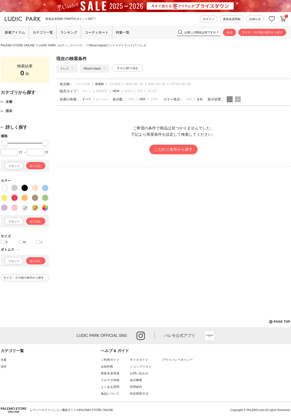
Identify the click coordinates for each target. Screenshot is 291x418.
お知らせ (255, 19)
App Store (209, 335)
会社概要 (136, 380)
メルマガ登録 (110, 380)
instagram (140, 336)
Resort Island (95, 68)
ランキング (68, 32)
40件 (131, 99)
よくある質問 (110, 387)
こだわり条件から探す (173, 149)
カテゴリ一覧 (43, 32)
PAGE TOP (280, 322)
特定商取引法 (139, 393)
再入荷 (152, 91)
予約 (140, 91)
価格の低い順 (134, 84)
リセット (14, 166)
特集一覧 (122, 32)
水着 (4, 359)
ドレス (142, 45)
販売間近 (102, 91)
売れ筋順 (115, 84)
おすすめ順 (83, 84)
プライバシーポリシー (177, 359)
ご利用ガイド (110, 359)
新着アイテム (15, 32)
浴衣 (4, 366)
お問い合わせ (139, 373)
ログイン (208, 19)
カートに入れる (283, 19)
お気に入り (272, 19)
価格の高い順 (156, 84)
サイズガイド (139, 359)
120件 (154, 99)
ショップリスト (141, 366)
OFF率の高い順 (180, 84)
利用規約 (136, 387)
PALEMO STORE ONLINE (18, 45)
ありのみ (102, 99)
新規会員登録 (232, 19)
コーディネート (96, 32)
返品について (110, 393)
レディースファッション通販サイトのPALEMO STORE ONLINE (72, 410)
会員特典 (107, 366)
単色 (189, 99)
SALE (128, 91)
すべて (86, 91)
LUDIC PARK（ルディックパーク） (62, 45)
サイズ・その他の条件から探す (262, 32)
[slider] (4, 143)
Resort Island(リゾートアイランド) (111, 45)
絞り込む (36, 166)
